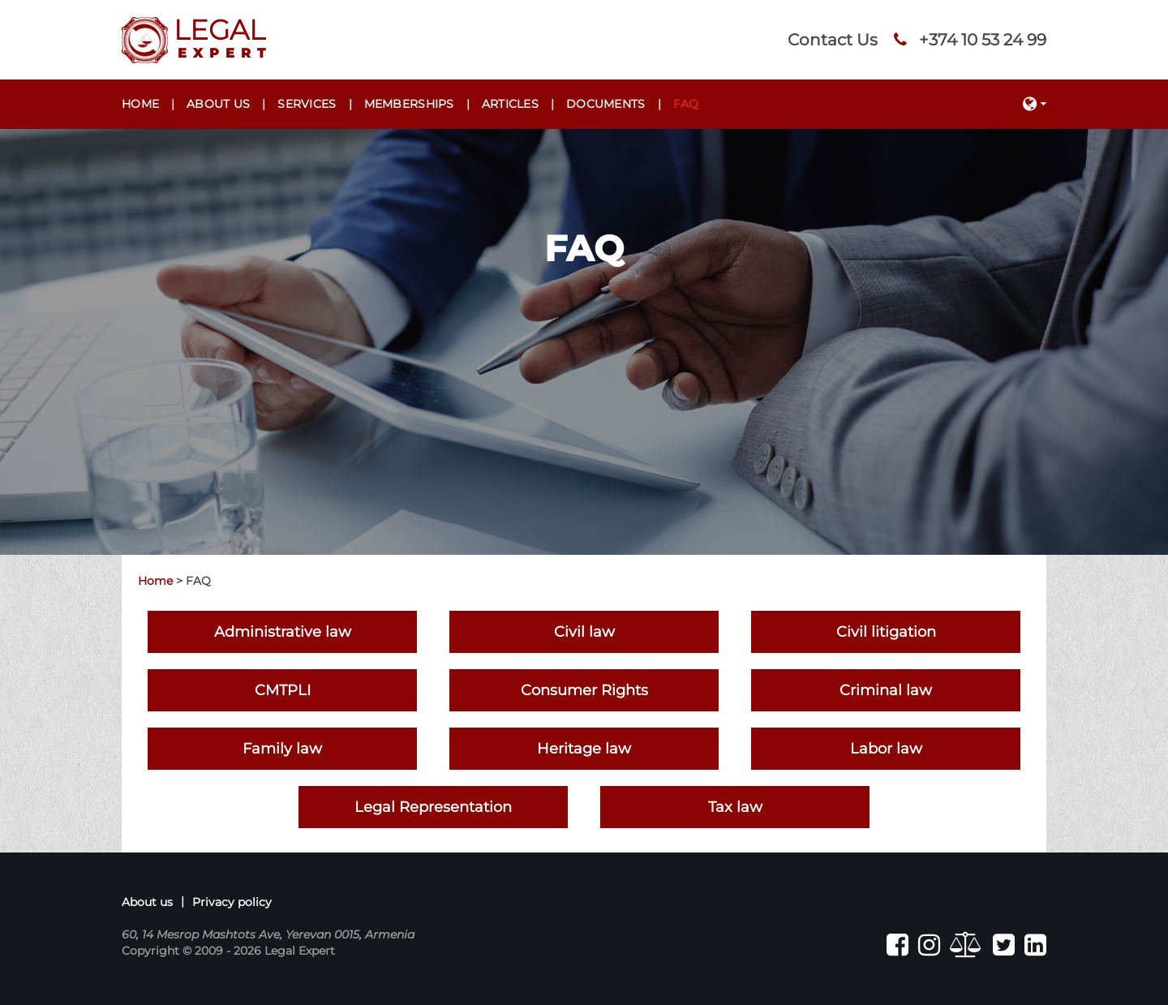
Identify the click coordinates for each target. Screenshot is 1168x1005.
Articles (510, 104)
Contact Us (833, 39)
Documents (606, 104)
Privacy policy (232, 902)
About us (218, 104)
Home (140, 104)
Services (306, 104)
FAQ (686, 104)
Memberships (409, 104)
